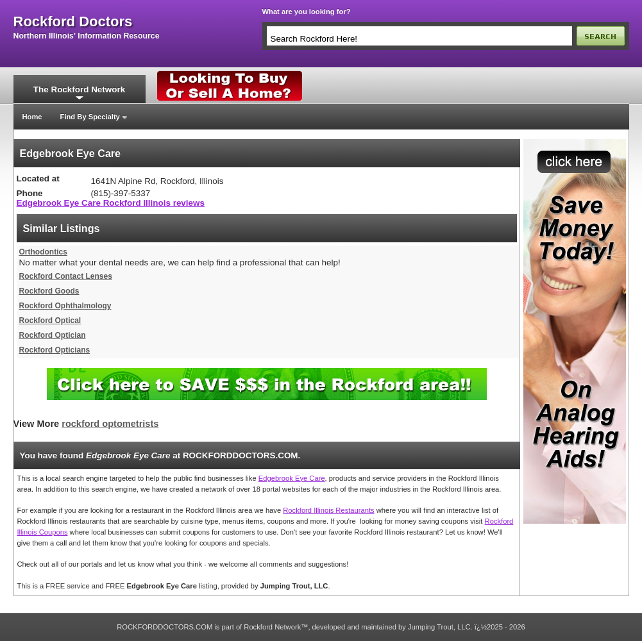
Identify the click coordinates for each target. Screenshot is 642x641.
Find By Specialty (90, 117)
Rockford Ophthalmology (65, 305)
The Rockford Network (79, 89)
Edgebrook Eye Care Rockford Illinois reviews (111, 203)
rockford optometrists (110, 424)
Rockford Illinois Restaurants (328, 510)
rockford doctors (73, 22)
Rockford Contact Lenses (65, 276)
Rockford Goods (49, 291)
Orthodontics (43, 251)
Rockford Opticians (54, 349)
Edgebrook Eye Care (291, 478)
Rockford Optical (50, 320)
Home (32, 117)
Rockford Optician (52, 335)
